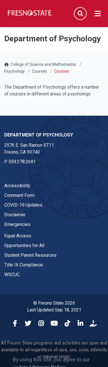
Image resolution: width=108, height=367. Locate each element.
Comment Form (19, 195)
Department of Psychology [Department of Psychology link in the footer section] (38, 135)
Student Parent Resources (30, 255)
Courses (39, 71)
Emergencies (17, 224)
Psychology (14, 71)
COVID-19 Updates (23, 205)
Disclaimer (15, 214)
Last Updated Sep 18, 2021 (54, 310)
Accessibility (17, 185)
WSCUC (12, 274)
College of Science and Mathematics (43, 64)
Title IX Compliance (23, 265)
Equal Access (17, 235)
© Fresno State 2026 (54, 303)
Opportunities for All (24, 245)
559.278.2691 (22, 161)
